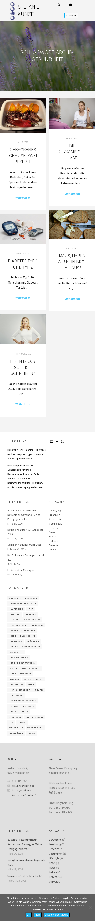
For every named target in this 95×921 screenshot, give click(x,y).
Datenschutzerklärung (56, 914)
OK (28, 914)
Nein (37, 914)
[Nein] (90, 907)
